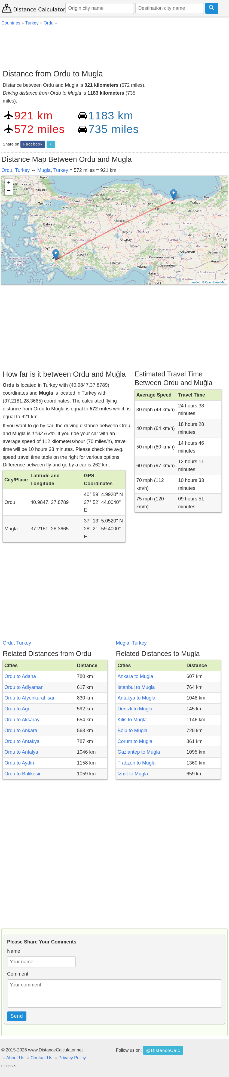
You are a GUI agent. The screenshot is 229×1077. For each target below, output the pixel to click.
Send (17, 1016)
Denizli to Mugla (135, 708)
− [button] (9, 191)
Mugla (44, 170)
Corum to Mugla (135, 741)
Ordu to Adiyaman (24, 687)
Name (13, 951)
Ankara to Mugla (135, 676)
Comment (17, 974)
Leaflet (195, 282)
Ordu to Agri (17, 708)
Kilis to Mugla (132, 719)
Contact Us (41, 1057)
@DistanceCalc (163, 1050)
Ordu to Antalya (21, 752)
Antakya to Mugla (136, 698)
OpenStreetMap (215, 282)
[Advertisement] (114, 46)
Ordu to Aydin (19, 763)
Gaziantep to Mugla (139, 752)
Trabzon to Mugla (136, 763)
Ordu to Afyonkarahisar (29, 698)
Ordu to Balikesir (22, 773)
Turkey (22, 170)
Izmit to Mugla (133, 773)
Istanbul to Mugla (136, 687)
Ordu (6, 170)
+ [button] (9, 183)
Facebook (32, 144)
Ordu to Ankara (20, 730)
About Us (15, 1057)
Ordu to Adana (20, 676)
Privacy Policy (72, 1057)
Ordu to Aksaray (21, 719)
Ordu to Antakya (21, 741)
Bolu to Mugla (133, 730)
